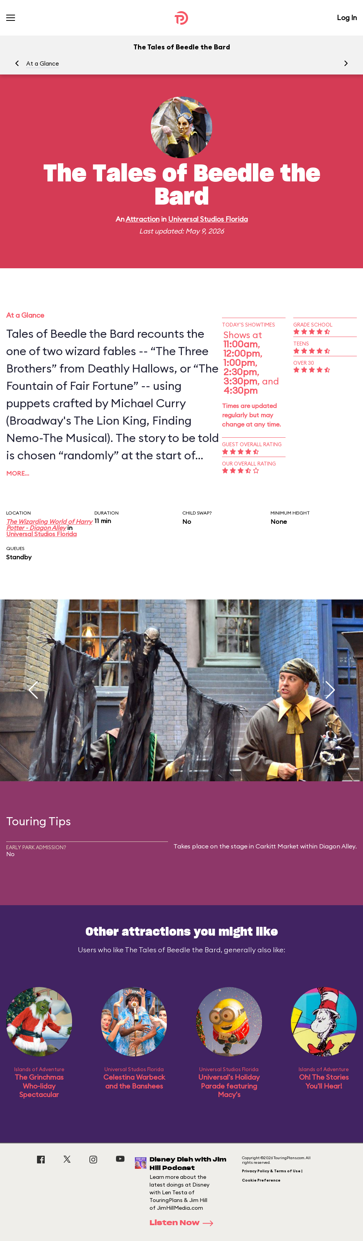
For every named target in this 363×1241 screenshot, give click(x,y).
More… (17, 473)
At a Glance (42, 63)
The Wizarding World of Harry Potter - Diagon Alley (49, 525)
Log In (347, 17)
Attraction (143, 219)
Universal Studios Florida (208, 219)
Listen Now (184, 1223)
